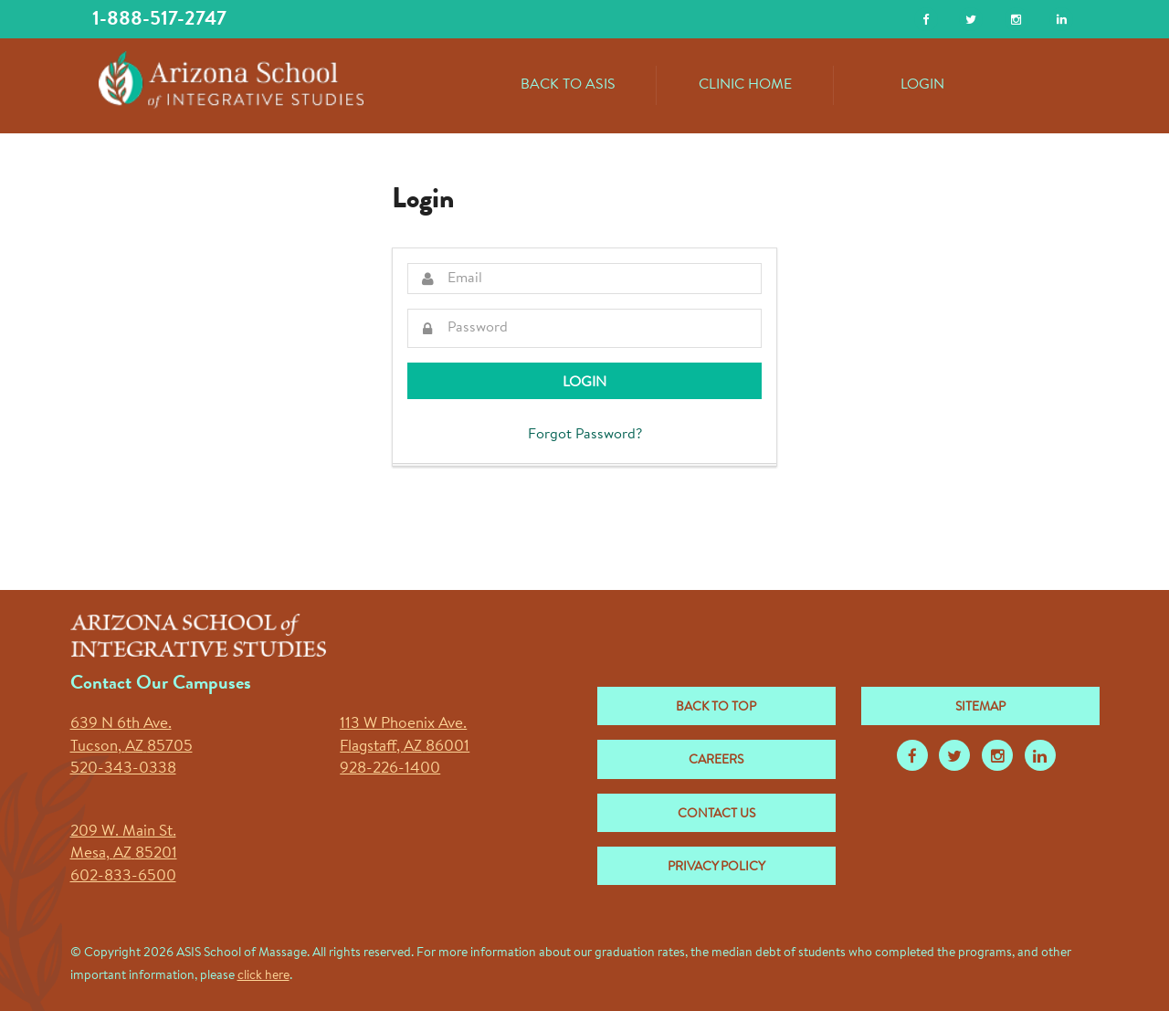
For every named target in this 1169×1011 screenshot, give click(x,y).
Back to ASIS (568, 85)
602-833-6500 (123, 876)
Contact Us (716, 814)
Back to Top (716, 707)
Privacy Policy (716, 867)
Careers (716, 760)
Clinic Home (745, 85)
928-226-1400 (390, 768)
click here (263, 976)
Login (922, 85)
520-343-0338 (123, 768)
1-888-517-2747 (159, 19)
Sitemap (980, 707)
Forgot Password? (585, 434)
